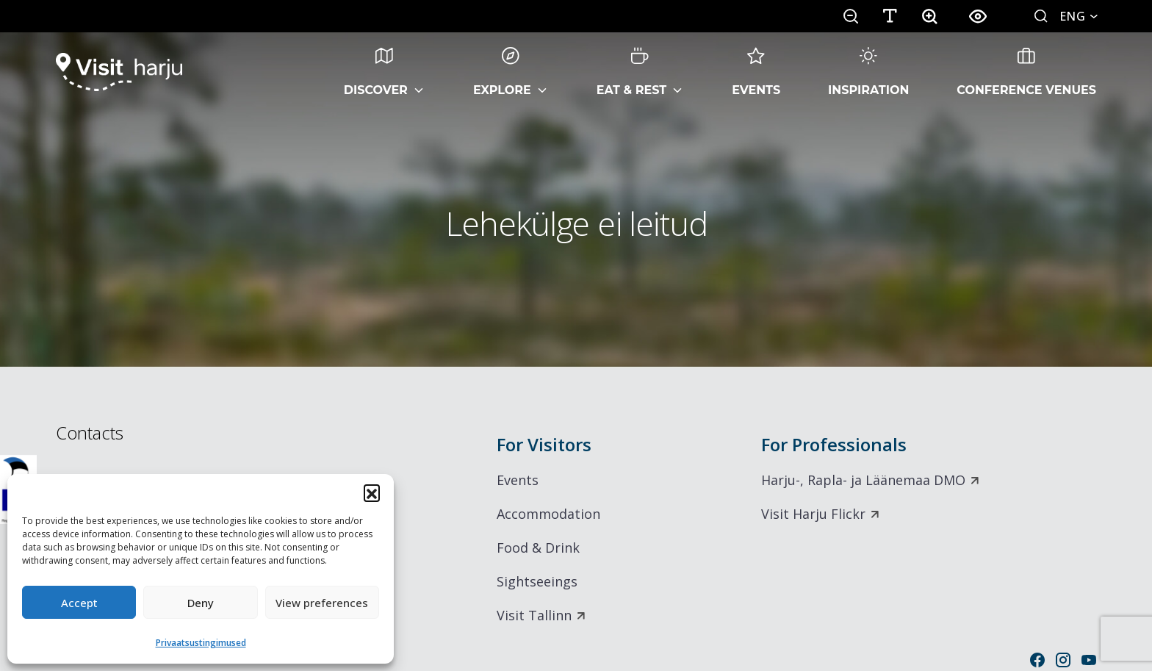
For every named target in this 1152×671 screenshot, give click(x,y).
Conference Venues (1026, 72)
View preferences (322, 602)
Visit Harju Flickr (813, 514)
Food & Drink (538, 547)
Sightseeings (537, 581)
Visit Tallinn (534, 615)
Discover (376, 72)
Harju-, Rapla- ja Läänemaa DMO (863, 480)
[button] (371, 492)
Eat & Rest (631, 72)
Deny (200, 602)
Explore (502, 72)
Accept (79, 602)
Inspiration (868, 72)
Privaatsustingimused (201, 642)
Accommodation (548, 514)
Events (756, 72)
